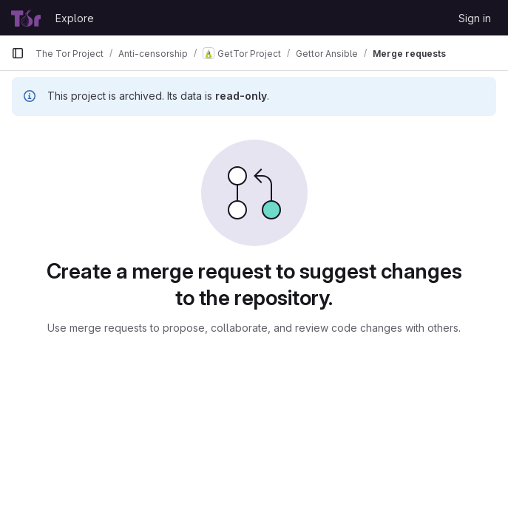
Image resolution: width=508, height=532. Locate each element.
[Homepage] (26, 18)
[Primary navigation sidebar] (18, 53)
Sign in (474, 18)
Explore (74, 18)
